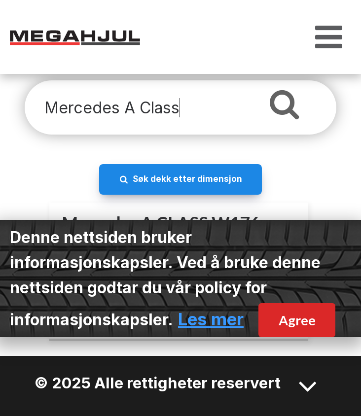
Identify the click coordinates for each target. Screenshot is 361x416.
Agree (297, 320)
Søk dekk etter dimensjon (187, 178)
